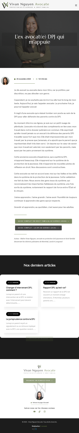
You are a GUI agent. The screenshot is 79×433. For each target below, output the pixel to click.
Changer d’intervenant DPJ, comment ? (19, 288)
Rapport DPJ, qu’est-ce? (54, 287)
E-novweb (43, 426)
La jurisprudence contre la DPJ (20, 319)
